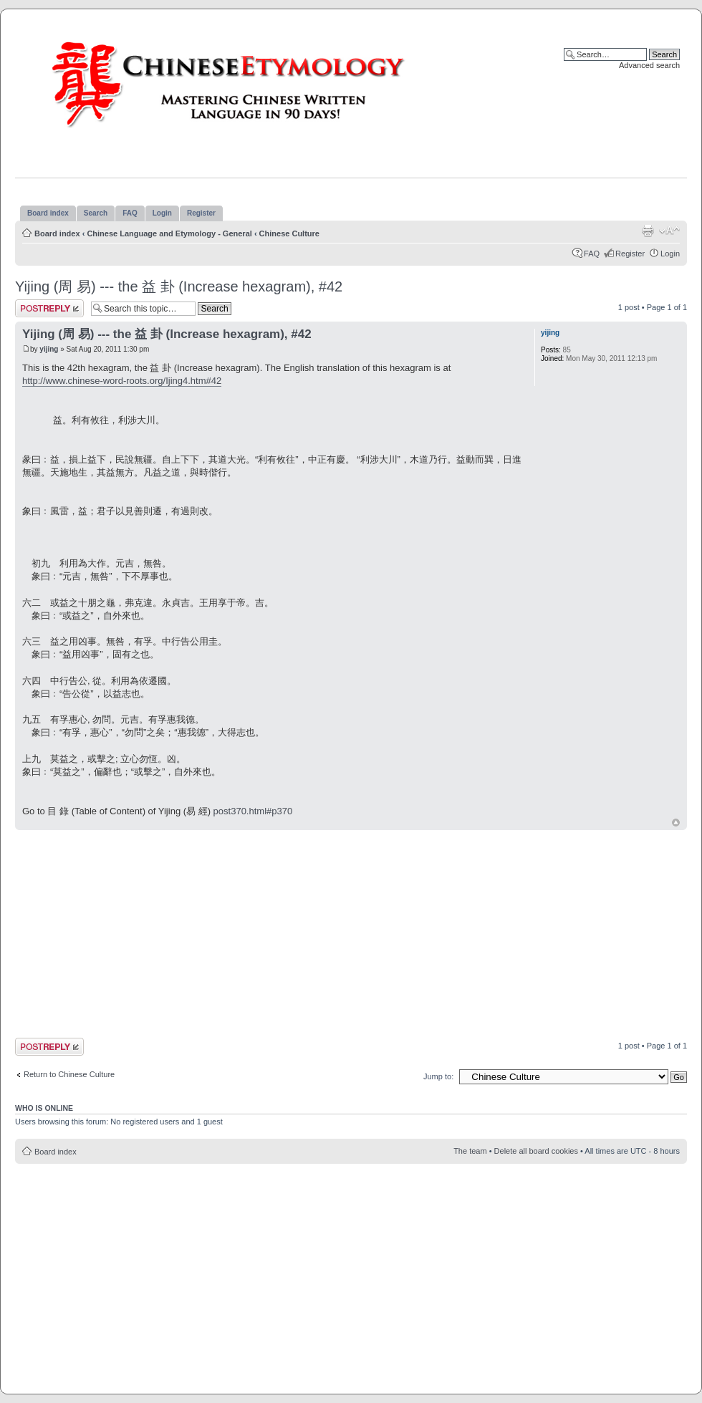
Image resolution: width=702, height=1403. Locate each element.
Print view (647, 230)
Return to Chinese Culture (69, 1074)
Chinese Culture (289, 233)
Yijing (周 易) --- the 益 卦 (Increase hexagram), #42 (178, 286)
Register (630, 253)
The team (469, 1151)
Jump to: (438, 1076)
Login (670, 253)
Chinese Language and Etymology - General (169, 233)
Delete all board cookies (536, 1151)
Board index (57, 233)
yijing (48, 349)
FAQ (592, 253)
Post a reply (49, 308)
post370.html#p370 (253, 811)
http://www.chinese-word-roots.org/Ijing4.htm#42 (121, 380)
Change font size (669, 230)
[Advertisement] (257, 933)
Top (676, 822)
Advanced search (649, 65)
